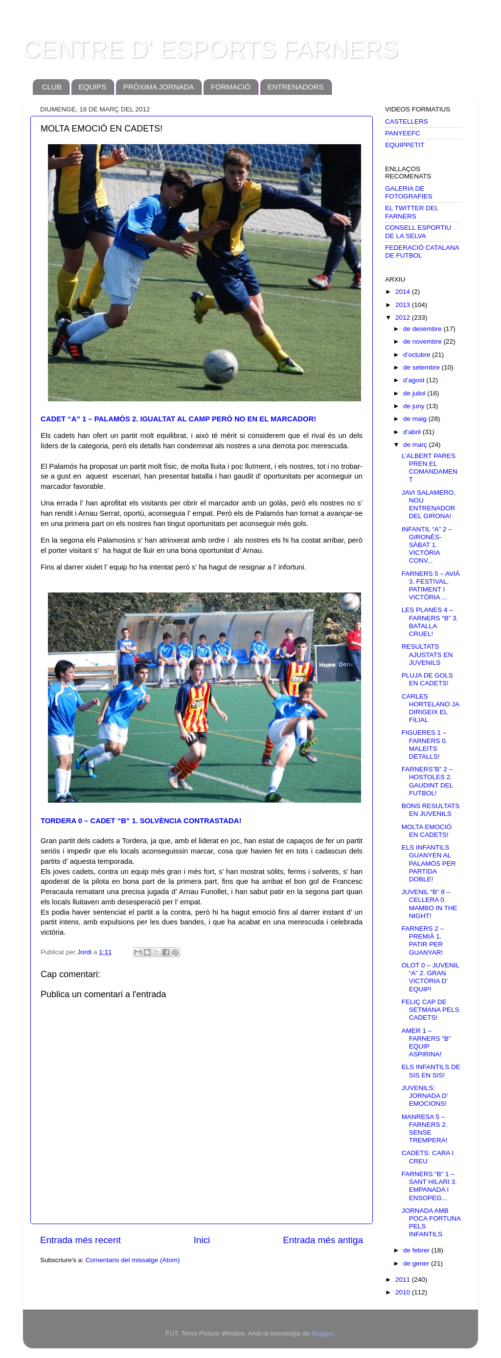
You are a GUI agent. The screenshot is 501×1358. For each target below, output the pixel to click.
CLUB (52, 87)
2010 (403, 1292)
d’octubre (417, 354)
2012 (403, 317)
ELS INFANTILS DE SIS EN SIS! (431, 1070)
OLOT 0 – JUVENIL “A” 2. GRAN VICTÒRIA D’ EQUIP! (430, 977)
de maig (416, 418)
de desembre (423, 328)
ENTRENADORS (296, 87)
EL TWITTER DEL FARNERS (411, 211)
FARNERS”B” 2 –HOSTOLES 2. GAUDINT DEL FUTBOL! (427, 781)
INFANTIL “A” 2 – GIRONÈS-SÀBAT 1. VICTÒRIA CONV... (427, 545)
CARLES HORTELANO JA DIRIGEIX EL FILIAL (430, 708)
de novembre (423, 341)
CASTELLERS (406, 121)
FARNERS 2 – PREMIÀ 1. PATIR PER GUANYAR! (423, 940)
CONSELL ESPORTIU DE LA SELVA (418, 231)
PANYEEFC (402, 133)
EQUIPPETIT (404, 145)
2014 (403, 291)
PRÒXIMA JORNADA (158, 87)
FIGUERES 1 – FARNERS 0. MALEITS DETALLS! (425, 744)
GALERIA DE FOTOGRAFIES (409, 192)
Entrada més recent (80, 1240)
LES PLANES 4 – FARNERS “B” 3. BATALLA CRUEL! (430, 621)
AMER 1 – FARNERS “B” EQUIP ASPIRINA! (426, 1042)
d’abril (413, 432)
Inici (202, 1240)
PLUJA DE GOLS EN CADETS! (427, 679)
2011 (403, 1279)
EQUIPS (93, 87)
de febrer (417, 1250)
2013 (403, 304)
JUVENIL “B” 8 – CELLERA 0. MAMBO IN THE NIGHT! (429, 904)
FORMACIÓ (230, 87)
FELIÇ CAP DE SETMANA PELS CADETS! (430, 1009)
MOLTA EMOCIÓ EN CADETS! (427, 830)
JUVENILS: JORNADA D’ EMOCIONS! (425, 1095)
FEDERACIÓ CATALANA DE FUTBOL (422, 251)
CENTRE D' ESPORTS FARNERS (210, 49)
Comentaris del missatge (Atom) (133, 1260)
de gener (417, 1263)
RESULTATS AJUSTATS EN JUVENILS (427, 654)
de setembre (422, 367)
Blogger (322, 1333)
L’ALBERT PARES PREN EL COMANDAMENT (429, 467)
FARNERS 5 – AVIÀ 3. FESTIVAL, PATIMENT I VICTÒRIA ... (431, 585)
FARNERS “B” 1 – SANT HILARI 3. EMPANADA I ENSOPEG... (429, 1186)
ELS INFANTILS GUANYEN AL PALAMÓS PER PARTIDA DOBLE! (429, 863)
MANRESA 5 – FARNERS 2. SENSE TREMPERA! (425, 1128)
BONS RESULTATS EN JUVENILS (431, 809)
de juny (414, 406)
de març (416, 444)
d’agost (414, 380)
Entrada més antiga (323, 1240)
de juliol (415, 393)
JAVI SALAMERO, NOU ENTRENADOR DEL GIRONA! (428, 504)
